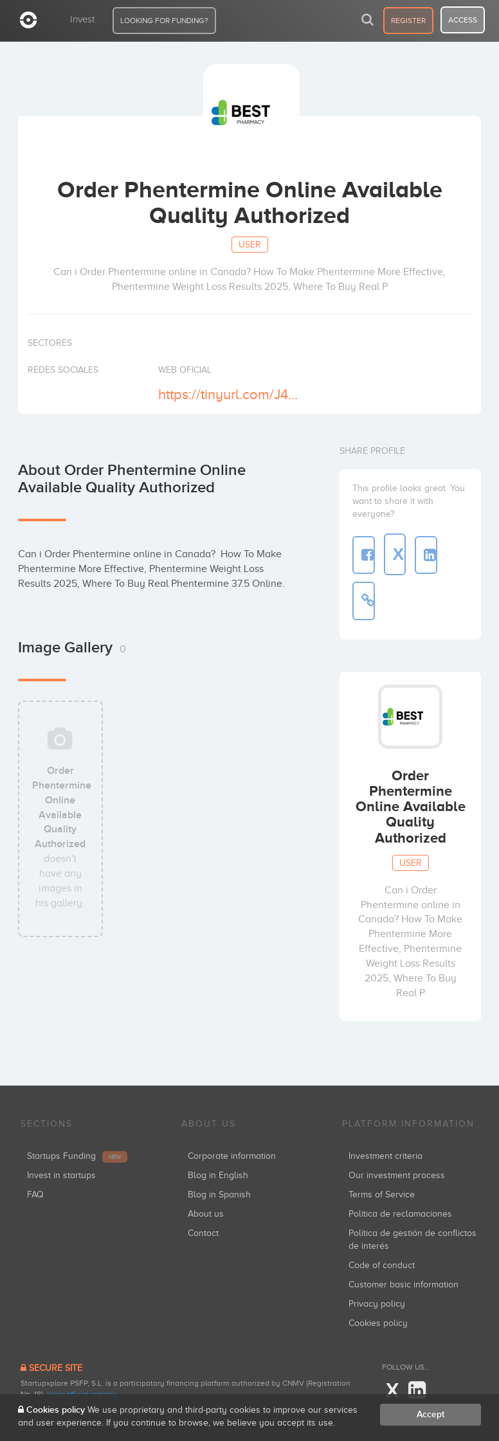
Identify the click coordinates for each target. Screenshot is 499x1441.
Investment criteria (385, 1156)
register (408, 20)
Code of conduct (382, 1265)
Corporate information (232, 1156)
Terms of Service (382, 1194)
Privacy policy (377, 1304)
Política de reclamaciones (400, 1214)
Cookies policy (378, 1323)
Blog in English (218, 1175)
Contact (203, 1233)
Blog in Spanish (219, 1194)
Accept (430, 1414)
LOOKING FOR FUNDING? (164, 20)
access (462, 19)
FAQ (35, 1194)
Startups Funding (77, 1156)
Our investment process (397, 1175)
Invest (82, 19)
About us (206, 1214)
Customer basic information (403, 1284)
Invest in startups (61, 1175)
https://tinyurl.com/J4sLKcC (230, 394)
